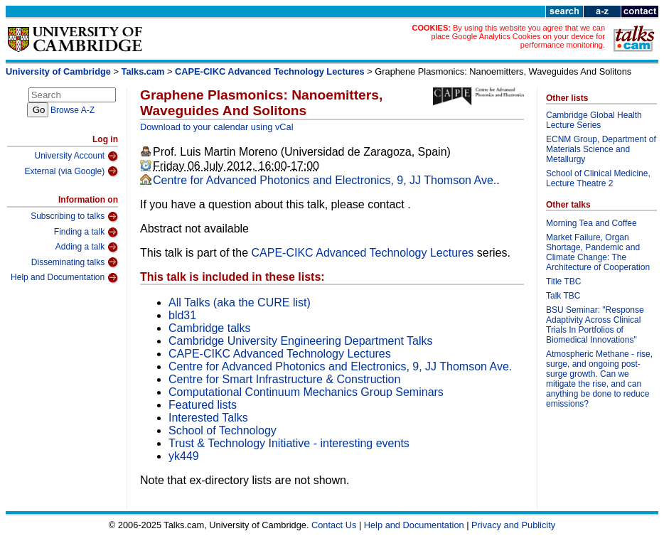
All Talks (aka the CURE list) (239, 302)
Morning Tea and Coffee (591, 223)
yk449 (183, 456)
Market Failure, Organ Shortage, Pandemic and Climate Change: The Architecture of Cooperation (598, 252)
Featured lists (202, 405)
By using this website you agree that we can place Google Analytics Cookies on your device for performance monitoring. (518, 36)
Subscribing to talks (74, 217)
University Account (76, 156)
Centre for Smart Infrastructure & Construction (284, 379)
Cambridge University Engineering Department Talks (300, 341)
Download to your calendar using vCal (217, 127)
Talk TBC (563, 296)
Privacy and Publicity (513, 525)
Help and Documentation (64, 278)
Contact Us (333, 525)
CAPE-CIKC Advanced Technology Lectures (270, 71)
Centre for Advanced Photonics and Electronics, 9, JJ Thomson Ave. (324, 180)
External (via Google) (71, 171)
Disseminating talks (74, 262)
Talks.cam (143, 71)
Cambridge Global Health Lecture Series (594, 120)
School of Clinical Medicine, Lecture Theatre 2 (598, 178)
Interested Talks (208, 418)
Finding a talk (86, 232)
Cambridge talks (209, 328)
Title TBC (563, 281)
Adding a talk (86, 247)
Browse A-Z (72, 110)
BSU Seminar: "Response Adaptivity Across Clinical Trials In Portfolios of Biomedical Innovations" (595, 325)
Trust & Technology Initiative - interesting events (288, 443)
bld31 (182, 315)
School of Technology (222, 430)
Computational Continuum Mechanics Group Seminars (306, 392)
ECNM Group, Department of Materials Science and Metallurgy (601, 149)
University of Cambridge (58, 71)
